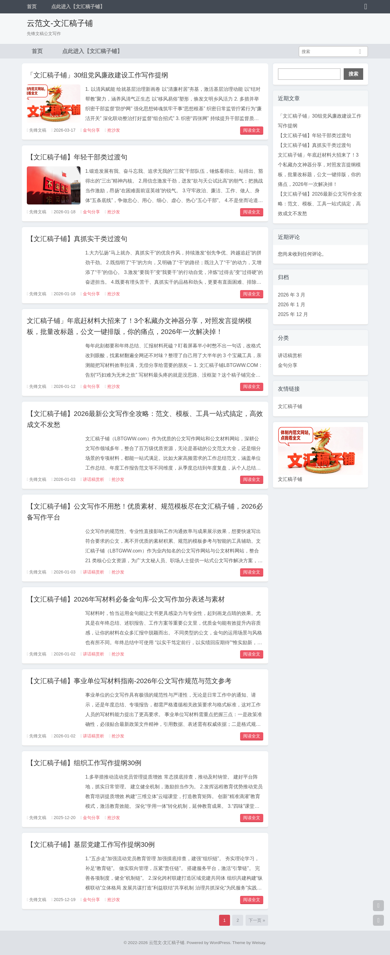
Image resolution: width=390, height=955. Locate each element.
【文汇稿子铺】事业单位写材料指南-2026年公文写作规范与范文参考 (129, 681)
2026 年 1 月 (291, 304)
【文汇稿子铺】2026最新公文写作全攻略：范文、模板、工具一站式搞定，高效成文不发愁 (320, 203)
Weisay (258, 942)
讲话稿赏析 (93, 479)
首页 (32, 6)
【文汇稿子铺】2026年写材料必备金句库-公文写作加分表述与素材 (126, 599)
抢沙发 (113, 130)
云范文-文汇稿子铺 (60, 23)
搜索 (353, 73)
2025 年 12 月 (293, 314)
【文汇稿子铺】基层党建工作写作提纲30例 (91, 844)
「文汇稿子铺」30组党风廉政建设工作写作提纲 (97, 75)
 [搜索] (360, 51)
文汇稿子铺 (290, 406)
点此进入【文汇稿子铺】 (78, 6)
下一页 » (257, 920)
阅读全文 (251, 130)
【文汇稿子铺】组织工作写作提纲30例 (84, 763)
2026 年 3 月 (291, 294)
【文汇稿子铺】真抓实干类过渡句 (77, 239)
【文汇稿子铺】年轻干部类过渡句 (77, 157)
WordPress (220, 942)
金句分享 (91, 130)
